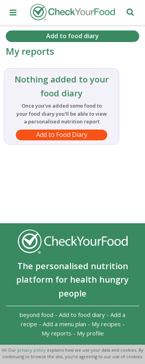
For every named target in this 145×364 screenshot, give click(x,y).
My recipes (106, 324)
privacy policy (32, 350)
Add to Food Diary (61, 134)
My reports (57, 333)
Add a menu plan (64, 324)
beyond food (36, 314)
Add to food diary (72, 36)
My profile (90, 333)
